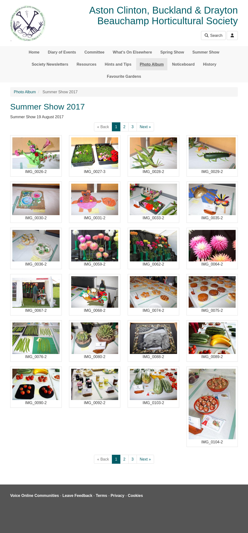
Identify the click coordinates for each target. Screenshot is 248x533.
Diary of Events (62, 52)
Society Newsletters (50, 64)
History (209, 64)
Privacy (117, 496)
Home (34, 52)
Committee (94, 52)
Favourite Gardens (124, 76)
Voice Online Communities (34, 496)
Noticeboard (183, 64)
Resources (86, 64)
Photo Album (152, 64)
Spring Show (172, 52)
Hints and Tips (118, 64)
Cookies (135, 496)
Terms (101, 496)
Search (213, 35)
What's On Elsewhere (132, 52)
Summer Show (205, 52)
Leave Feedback (77, 496)
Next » (145, 127)
